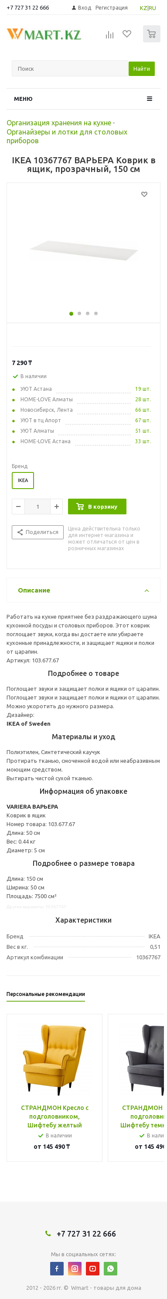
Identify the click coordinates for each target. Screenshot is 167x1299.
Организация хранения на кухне (59, 123)
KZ (143, 8)
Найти (141, 68)
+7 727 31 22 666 (28, 7)
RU (152, 8)
